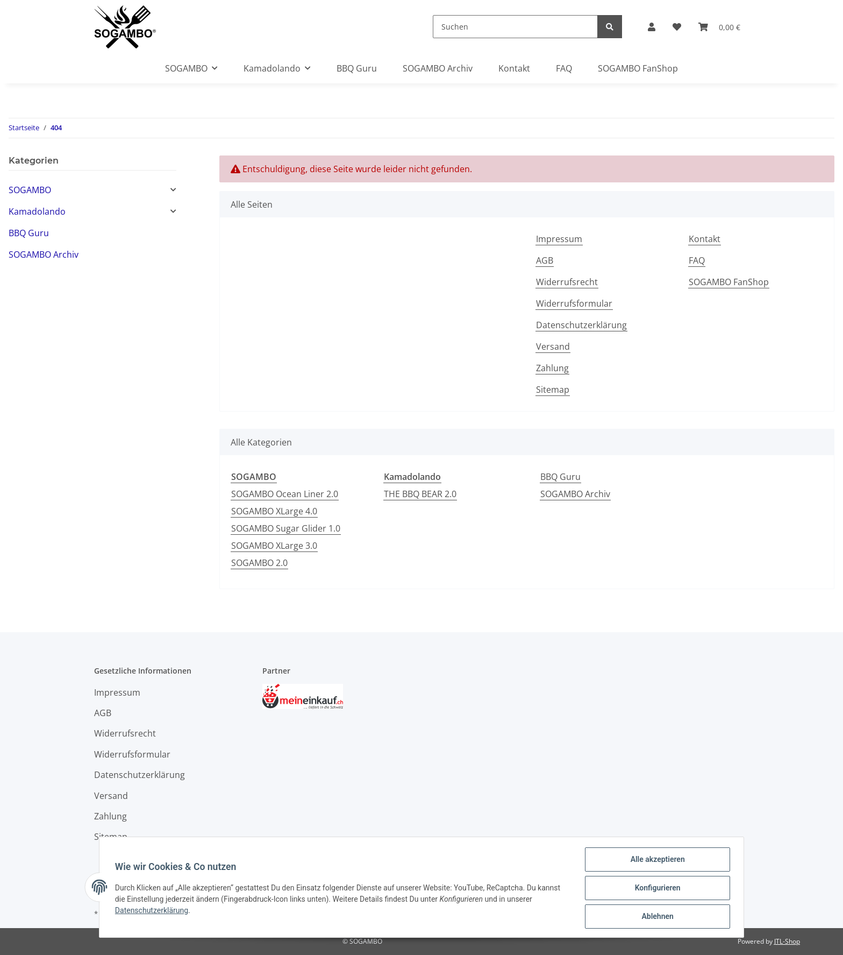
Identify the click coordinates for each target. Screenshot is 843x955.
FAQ (564, 68)
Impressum (559, 239)
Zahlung (552, 368)
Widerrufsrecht (567, 282)
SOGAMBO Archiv (575, 494)
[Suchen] (515, 26)
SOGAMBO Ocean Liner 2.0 (284, 494)
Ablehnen (655, 916)
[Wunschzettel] (677, 27)
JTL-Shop (787, 941)
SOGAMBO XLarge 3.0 (274, 545)
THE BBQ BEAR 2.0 (420, 494)
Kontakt (514, 68)
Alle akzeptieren (655, 861)
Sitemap (552, 389)
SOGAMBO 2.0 (259, 563)
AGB (544, 260)
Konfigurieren (655, 889)
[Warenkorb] (719, 27)
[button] (651, 27)
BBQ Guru (560, 477)
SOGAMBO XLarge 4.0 (274, 511)
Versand (553, 346)
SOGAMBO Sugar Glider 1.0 (285, 528)
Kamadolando (37, 211)
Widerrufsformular (574, 303)
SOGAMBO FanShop (638, 68)
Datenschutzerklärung (581, 325)
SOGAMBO (30, 190)
